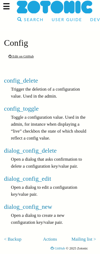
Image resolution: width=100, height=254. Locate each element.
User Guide (67, 19)
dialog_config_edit (27, 178)
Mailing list (81, 239)
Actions (50, 239)
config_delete (21, 80)
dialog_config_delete (30, 150)
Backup (15, 239)
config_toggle (21, 108)
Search (30, 19)
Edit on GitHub (21, 56)
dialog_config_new (28, 206)
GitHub (58, 248)
